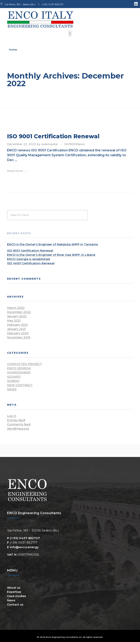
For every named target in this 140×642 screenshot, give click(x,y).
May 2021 (14, 320)
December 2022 (19, 312)
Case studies (16, 596)
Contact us (15, 604)
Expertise (14, 592)
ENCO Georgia (19, 368)
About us (13, 587)
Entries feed (16, 420)
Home (13, 49)
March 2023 (16, 308)
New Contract (20, 385)
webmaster (50, 144)
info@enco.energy (24, 547)
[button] (70, 33)
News (80, 144)
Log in (11, 416)
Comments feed (18, 424)
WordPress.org (18, 428)
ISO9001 (70, 144)
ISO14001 (14, 376)
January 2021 (16, 329)
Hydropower (18, 372)
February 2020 (18, 333)
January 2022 (17, 316)
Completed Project (24, 364)
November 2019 (18, 337)
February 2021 (17, 325)
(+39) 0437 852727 (25, 538)
